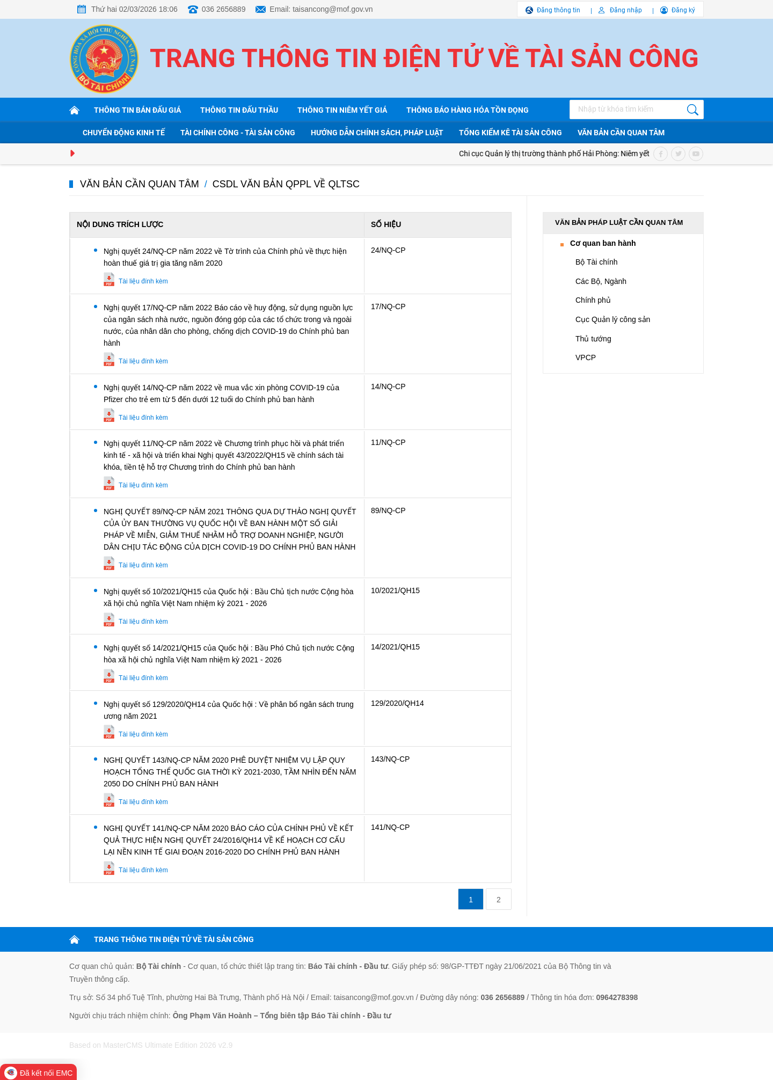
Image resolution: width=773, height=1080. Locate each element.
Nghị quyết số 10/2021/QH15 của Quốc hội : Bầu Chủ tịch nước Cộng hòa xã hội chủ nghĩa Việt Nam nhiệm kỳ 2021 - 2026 (229, 597)
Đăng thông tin (558, 10)
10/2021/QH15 (395, 590)
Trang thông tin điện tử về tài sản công (424, 58)
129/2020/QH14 (397, 703)
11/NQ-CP (388, 442)
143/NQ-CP (390, 759)
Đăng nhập (626, 10)
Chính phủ (593, 300)
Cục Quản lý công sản (612, 319)
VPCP (585, 357)
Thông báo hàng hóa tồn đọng (467, 110)
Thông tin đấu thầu (239, 110)
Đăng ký (683, 10)
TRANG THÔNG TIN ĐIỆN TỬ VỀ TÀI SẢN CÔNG (174, 939)
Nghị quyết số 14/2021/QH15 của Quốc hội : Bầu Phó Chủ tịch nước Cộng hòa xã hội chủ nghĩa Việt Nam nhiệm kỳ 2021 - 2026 (229, 654)
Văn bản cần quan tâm (621, 132)
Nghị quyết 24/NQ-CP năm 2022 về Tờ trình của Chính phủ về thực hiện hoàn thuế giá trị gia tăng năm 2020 (225, 257)
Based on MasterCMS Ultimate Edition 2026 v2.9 (150, 1045)
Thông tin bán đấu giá (137, 110)
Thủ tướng (593, 338)
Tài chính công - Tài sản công (237, 132)
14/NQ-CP (388, 386)
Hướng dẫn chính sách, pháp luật (377, 132)
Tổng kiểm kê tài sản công (510, 132)
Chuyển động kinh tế (124, 132)
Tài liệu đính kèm (143, 281)
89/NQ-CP (388, 510)
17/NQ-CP (388, 306)
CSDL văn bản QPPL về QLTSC (286, 184)
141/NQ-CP (390, 827)
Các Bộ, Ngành (600, 281)
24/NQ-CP (388, 250)
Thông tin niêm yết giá (342, 110)
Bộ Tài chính (596, 262)
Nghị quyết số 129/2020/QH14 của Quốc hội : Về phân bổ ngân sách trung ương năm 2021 (229, 710)
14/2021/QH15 (395, 647)
